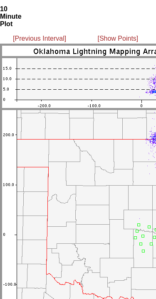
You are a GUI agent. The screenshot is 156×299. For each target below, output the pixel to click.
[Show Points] (117, 38)
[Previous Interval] (39, 38)
